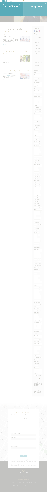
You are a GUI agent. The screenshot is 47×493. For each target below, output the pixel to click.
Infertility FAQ (36, 244)
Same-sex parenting (37, 342)
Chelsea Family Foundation (36, 106)
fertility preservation (37, 188)
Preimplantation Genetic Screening (37, 321)
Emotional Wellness (37, 153)
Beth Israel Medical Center (37, 101)
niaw (35, 293)
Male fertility (36, 279)
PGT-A (35, 314)
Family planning (36, 159)
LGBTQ (35, 275)
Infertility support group (37, 252)
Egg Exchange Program (36, 136)
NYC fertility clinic (37, 295)
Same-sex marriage (37, 340)
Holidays (35, 236)
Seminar (35, 352)
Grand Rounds (36, 234)
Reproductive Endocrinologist (36, 332)
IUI (40, 260)
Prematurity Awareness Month (37, 325)
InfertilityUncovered (37, 256)
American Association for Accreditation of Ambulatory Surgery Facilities (37, 86)
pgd (34, 312)
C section (40, 115)
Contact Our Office (35, 12)
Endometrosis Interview (37, 157)
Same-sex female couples (36, 338)
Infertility (10, 36)
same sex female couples (36, 346)
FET (34, 217)
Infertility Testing (36, 254)
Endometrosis (36, 155)
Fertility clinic (36, 173)
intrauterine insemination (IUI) (19, 486)
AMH (35, 90)
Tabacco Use (36, 369)
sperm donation (36, 358)
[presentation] (17, 453)
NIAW (40, 291)
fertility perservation (37, 186)
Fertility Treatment (37, 51)
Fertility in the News (38, 48)
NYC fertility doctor (37, 297)
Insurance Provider (13, 438)
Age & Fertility (36, 79)
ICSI (38, 236)
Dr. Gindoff (10, 75)
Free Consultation (37, 221)
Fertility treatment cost (37, 209)
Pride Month (39, 327)
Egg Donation (37, 42)
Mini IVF (35, 283)
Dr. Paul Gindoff (7, 77)
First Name (12, 415)
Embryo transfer (36, 151)
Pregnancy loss (36, 318)
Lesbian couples (36, 273)
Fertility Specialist (37, 192)
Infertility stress (36, 246)
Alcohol (35, 81)
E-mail (12, 427)
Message (12, 442)
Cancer (40, 103)
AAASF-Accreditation (37, 74)
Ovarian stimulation (37, 303)
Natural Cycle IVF (37, 289)
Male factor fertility (37, 277)
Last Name (25, 415)
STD (40, 358)
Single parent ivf (36, 356)
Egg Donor (36, 133)
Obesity (35, 299)
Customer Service (37, 117)
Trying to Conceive (37, 65)
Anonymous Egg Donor (36, 93)
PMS (38, 314)
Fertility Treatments (37, 213)
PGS (40, 312)
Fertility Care (36, 45)
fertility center (36, 171)
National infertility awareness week (37, 286)
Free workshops (36, 223)
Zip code (25, 423)
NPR (37, 293)
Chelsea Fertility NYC (38, 37)
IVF (12, 75)
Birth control (36, 103)
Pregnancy (35, 316)
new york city (36, 291)
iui (38, 260)
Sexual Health (36, 354)
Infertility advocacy (37, 240)
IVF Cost (35, 264)
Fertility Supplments (37, 196)
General (36, 54)
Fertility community (37, 175)
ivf (34, 262)
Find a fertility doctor (37, 219)
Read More (4, 44)
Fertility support (36, 200)
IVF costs (39, 264)
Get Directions (26, 479)
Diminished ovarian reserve (37, 120)
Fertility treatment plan (37, 211)
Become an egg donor (37, 97)
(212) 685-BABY (19, 476)
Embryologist (36, 149)
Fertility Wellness (37, 53)
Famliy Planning (36, 161)
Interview (35, 260)
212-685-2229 (31, 1)
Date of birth (25, 419)
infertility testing (31, 485)
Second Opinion (36, 350)
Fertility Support (36, 198)
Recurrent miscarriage (37, 329)
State (12, 423)
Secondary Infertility (37, 348)
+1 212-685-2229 (27, 476)
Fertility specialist (36, 194)
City (11, 419)
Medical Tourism (36, 281)
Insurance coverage (37, 258)
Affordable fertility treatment (37, 77)
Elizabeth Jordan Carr (37, 147)
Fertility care (36, 169)
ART (35, 95)
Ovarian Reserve (36, 301)
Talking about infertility (37, 371)
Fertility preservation (37, 190)
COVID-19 (35, 115)
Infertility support (37, 248)
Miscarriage (39, 283)
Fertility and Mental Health (37, 167)
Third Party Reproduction (36, 374)
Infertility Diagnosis (37, 242)
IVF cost (39, 262)
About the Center (37, 36)
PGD (37, 312)
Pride (35, 327)
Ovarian (39, 299)
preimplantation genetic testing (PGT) (27, 486)
